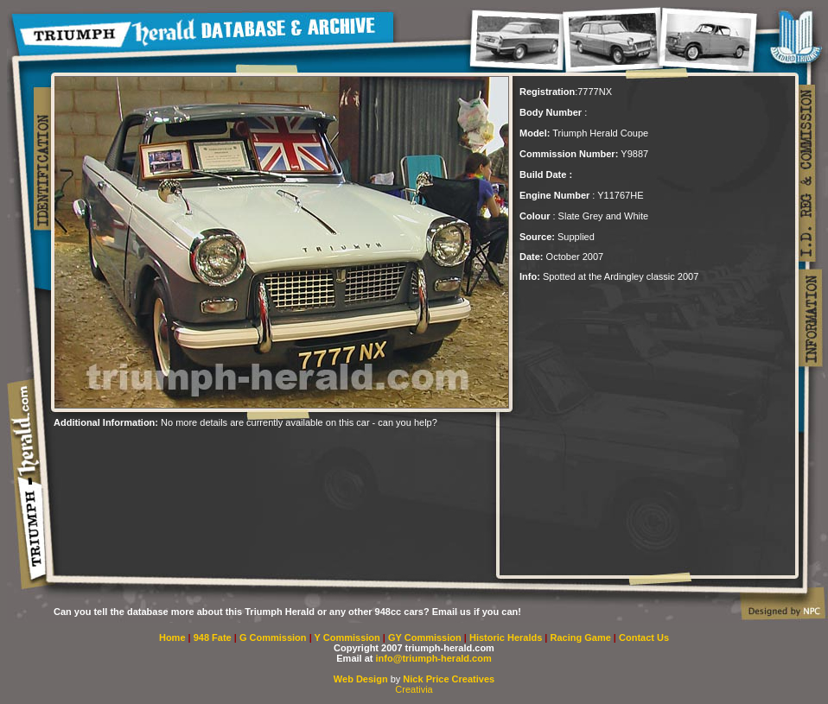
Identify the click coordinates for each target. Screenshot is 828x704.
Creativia (413, 689)
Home (172, 637)
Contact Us (644, 637)
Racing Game (582, 637)
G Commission (274, 637)
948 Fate (214, 637)
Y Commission (349, 637)
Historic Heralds (507, 637)
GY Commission (425, 637)
